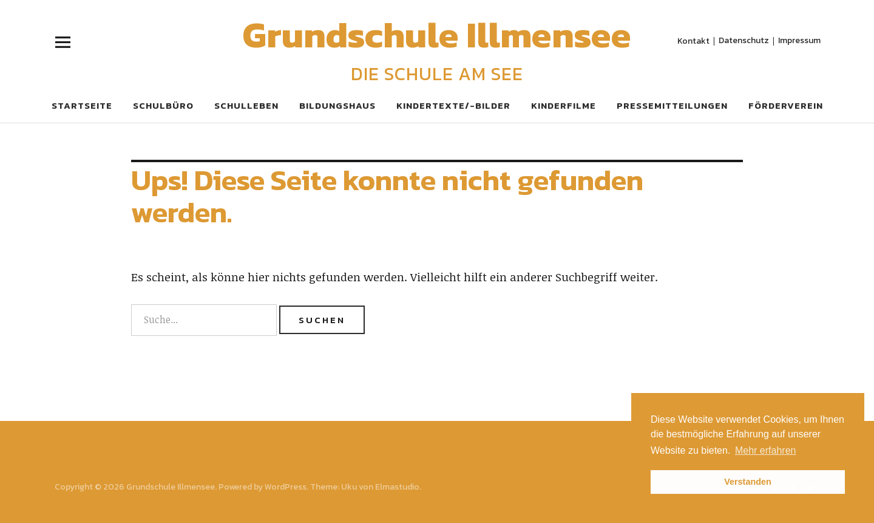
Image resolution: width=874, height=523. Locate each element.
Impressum (799, 40)
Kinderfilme (563, 105)
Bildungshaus (337, 105)
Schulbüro (163, 105)
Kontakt (693, 40)
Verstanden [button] (747, 482)
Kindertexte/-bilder (453, 105)
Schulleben (246, 105)
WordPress (286, 486)
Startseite (82, 105)
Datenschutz (744, 40)
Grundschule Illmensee (437, 34)
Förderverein (785, 105)
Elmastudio (397, 486)
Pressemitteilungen (672, 105)
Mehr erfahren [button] (765, 450)
